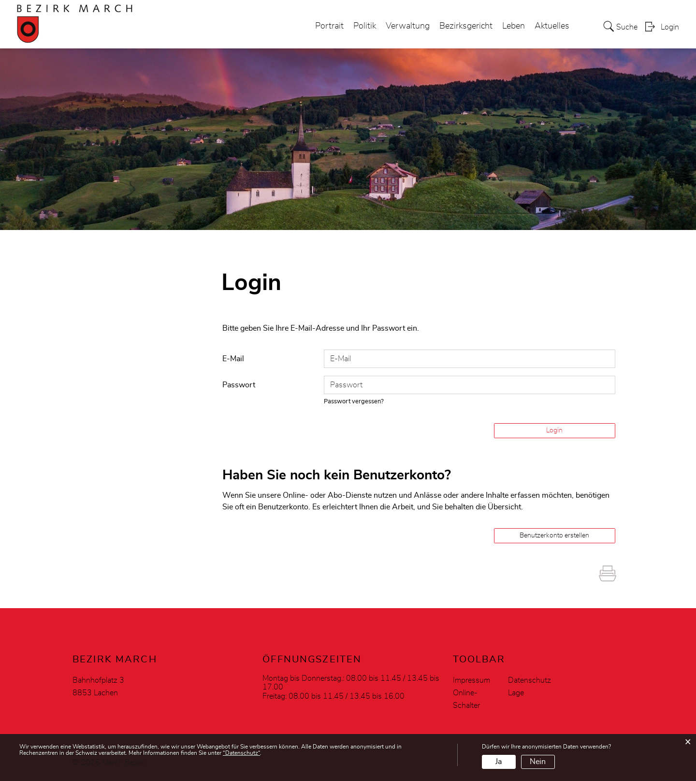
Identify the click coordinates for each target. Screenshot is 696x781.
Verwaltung (408, 26)
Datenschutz (529, 680)
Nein (538, 762)
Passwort (238, 385)
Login (670, 27)
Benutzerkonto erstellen (554, 535)
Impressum (471, 680)
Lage (516, 693)
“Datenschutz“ (241, 753)
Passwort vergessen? (354, 401)
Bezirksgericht (466, 26)
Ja (498, 762)
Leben (513, 26)
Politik (364, 26)
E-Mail (233, 359)
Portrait (329, 26)
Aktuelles (552, 26)
